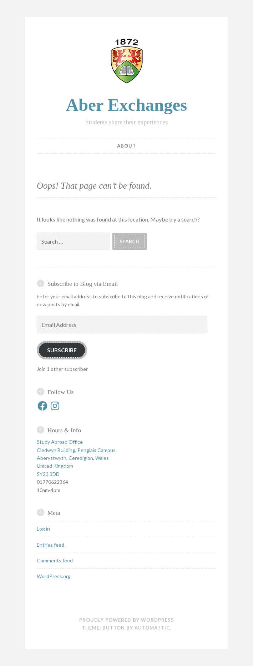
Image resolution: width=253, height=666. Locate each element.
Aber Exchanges (126, 105)
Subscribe (62, 350)
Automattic (152, 628)
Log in (43, 529)
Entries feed (50, 545)
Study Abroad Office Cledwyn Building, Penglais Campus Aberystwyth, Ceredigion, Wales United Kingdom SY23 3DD (76, 458)
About (126, 146)
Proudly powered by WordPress (126, 620)
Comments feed (55, 560)
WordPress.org (54, 576)
